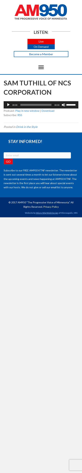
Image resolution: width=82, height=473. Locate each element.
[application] (41, 104)
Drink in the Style (26, 126)
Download (47, 110)
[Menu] (41, 67)
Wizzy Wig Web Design (47, 213)
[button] (41, 41)
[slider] (36, 105)
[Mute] (63, 105)
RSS (19, 115)
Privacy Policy (51, 206)
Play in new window (27, 110)
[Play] (8, 105)
